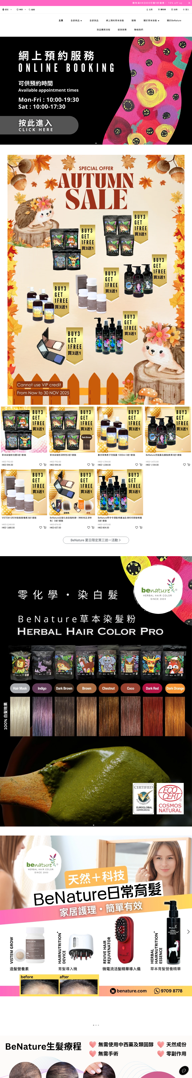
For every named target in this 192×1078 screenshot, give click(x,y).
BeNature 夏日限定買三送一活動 (96, 540)
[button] (96, 143)
